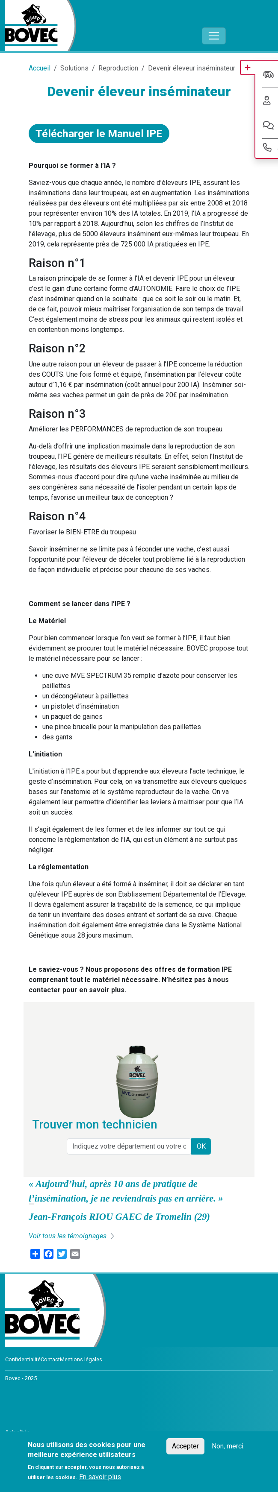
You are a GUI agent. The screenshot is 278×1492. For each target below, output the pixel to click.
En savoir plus (100, 1477)
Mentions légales (81, 1359)
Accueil (39, 68)
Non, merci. (228, 1446)
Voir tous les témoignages (67, 1236)
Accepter (185, 1446)
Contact (50, 1359)
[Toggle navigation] (214, 35)
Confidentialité (23, 1359)
